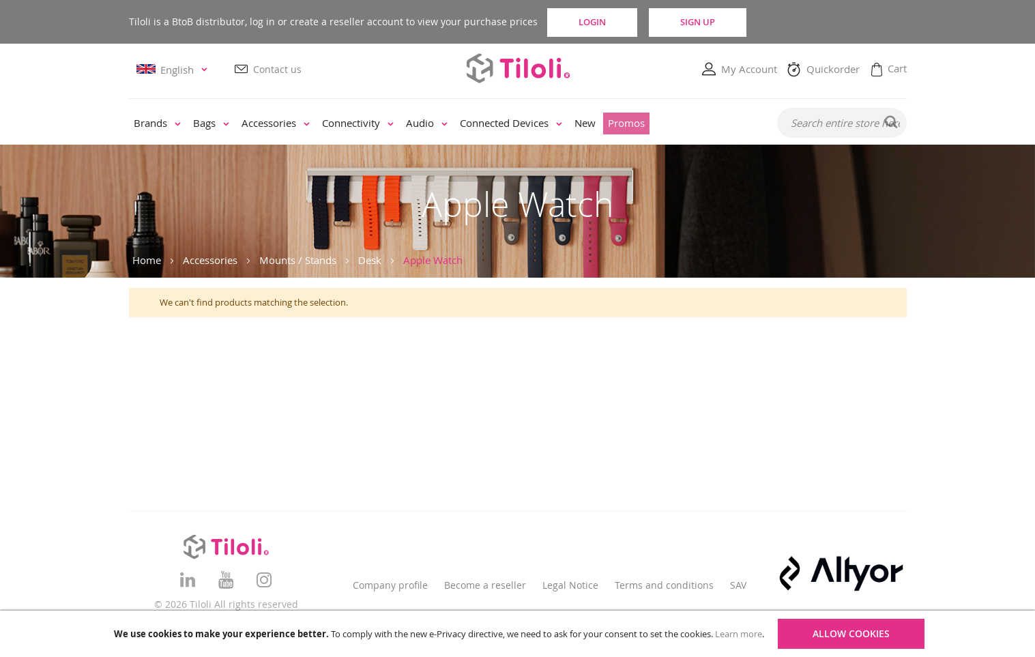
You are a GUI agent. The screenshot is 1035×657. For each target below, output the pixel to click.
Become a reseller (485, 585)
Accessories (210, 260)
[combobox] (842, 123)
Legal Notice (570, 585)
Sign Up (724, 22)
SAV (738, 585)
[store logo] (518, 68)
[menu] (444, 124)
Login (603, 22)
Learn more (738, 634)
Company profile (390, 585)
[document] (519, 634)
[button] (174, 70)
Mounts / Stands (297, 260)
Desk (369, 260)
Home (146, 260)
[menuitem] (157, 124)
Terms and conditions (664, 585)
